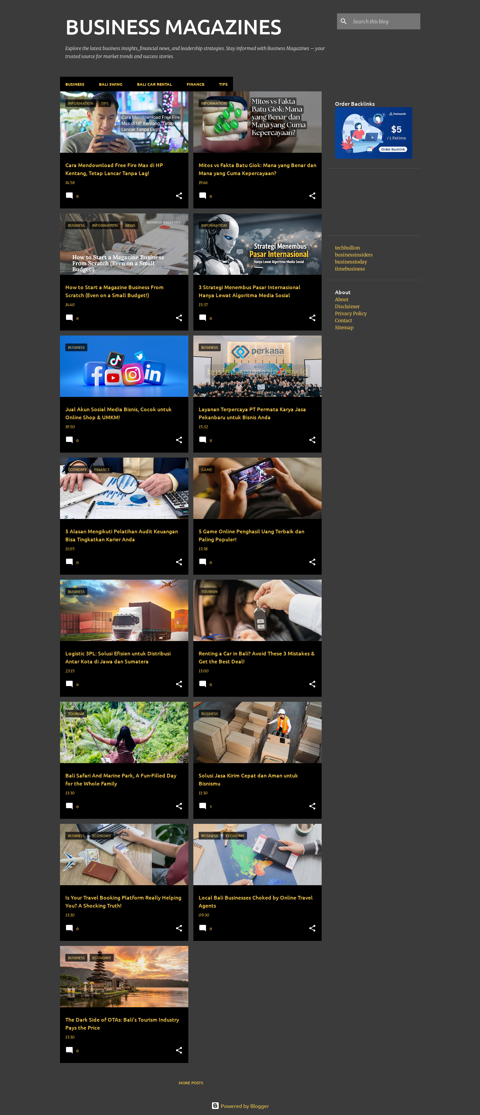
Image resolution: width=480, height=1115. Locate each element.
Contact (343, 321)
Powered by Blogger (240, 1105)
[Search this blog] (385, 21)
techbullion (347, 248)
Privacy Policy (351, 314)
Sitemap (344, 328)
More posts (191, 1083)
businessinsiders (354, 255)
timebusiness (350, 269)
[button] (179, 196)
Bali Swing (110, 84)
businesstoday (351, 262)
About (341, 300)
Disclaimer (347, 307)
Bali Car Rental (154, 84)
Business (74, 84)
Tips (223, 84)
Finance (195, 84)
